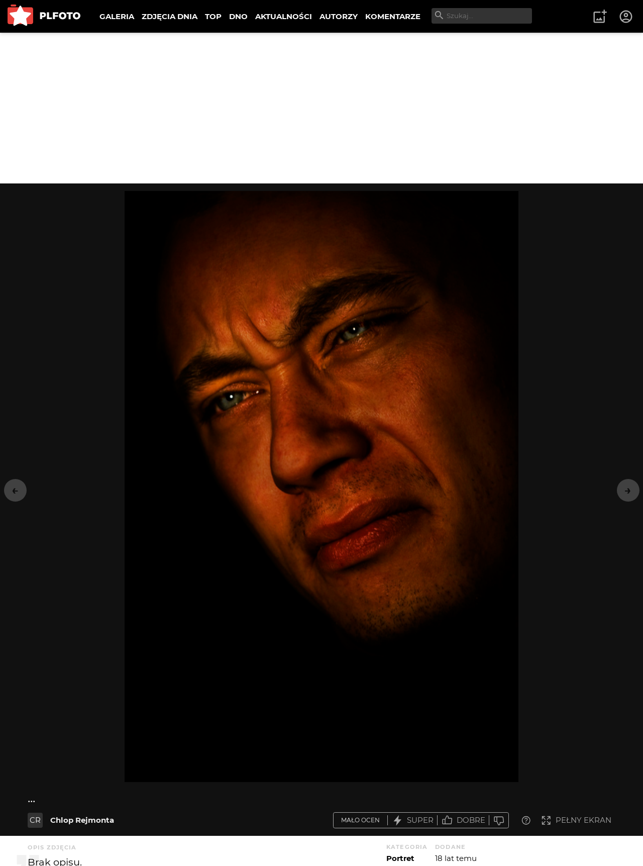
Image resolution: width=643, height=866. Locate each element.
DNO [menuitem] (238, 16)
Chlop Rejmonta (82, 820)
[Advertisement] (321, 108)
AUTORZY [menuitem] (338, 16)
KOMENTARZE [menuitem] (392, 16)
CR (35, 820)
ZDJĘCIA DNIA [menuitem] (169, 16)
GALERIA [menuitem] (116, 16)
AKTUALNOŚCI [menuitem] (283, 16)
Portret (400, 858)
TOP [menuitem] (213, 16)
